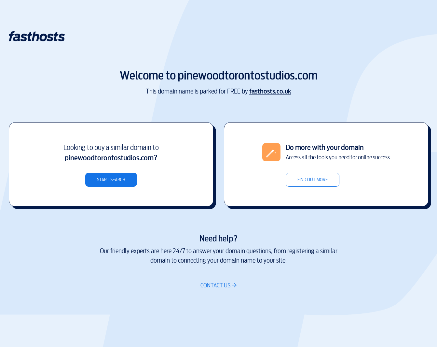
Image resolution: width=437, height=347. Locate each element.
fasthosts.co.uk (270, 91)
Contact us (215, 285)
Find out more (312, 179)
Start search (111, 179)
